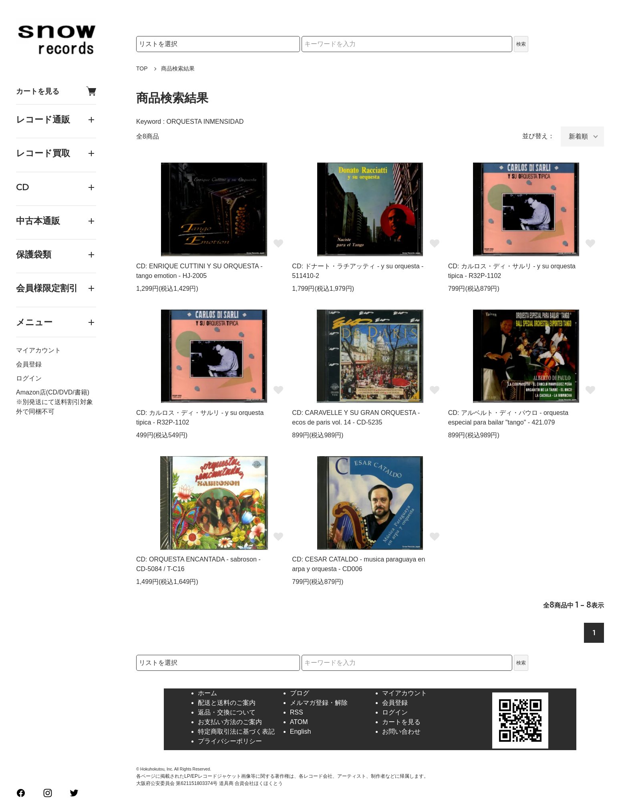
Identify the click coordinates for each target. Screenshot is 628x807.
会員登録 (29, 364)
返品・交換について (227, 712)
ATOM (299, 721)
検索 (521, 44)
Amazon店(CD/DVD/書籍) (52, 392)
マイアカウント (38, 350)
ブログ (299, 693)
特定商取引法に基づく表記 (236, 731)
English (300, 731)
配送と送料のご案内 (227, 702)
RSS (296, 712)
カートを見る (56, 91)
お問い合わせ (401, 731)
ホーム (207, 693)
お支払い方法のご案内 (230, 721)
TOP (142, 68)
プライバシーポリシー (230, 741)
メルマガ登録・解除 (319, 702)
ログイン (29, 378)
